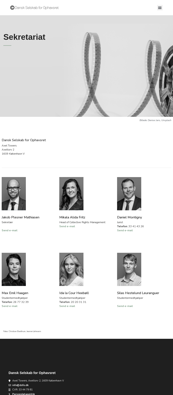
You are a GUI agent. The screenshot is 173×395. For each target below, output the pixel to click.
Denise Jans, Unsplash (159, 120)
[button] (160, 7)
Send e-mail (10, 230)
